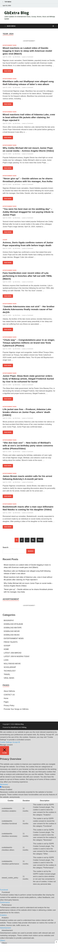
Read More (7, 70)
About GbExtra (9, 691)
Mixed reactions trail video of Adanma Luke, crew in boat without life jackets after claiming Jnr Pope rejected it (29, 117)
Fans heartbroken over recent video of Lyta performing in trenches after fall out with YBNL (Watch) (27, 276)
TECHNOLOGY (10, 671)
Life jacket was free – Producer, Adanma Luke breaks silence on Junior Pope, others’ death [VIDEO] (27, 412)
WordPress (14, 727)
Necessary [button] (4, 784)
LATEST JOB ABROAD (12, 653)
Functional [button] (4, 890)
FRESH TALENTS (10, 642)
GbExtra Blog (16, 12)
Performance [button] (5, 902)
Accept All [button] (16, 742)
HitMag (24, 727)
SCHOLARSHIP (10, 667)
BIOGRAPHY (9, 620)
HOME (6, 649)
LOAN (6, 660)
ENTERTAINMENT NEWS (9, 45)
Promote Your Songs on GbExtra (16, 709)
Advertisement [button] (5, 928)
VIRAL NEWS (9, 678)
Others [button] (2, 940)
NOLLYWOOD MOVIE (12, 664)
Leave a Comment (27, 57)
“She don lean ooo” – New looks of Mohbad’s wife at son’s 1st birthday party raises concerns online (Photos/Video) (28, 445)
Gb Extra (17, 57)
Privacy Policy (9, 705)
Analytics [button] (3, 915)
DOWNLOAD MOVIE (12, 631)
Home (6, 698)
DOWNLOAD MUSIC (12, 635)
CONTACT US (9, 695)
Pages (6, 702)
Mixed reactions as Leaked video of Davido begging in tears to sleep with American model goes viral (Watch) (27, 51)
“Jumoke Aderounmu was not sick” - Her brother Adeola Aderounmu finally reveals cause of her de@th (28, 309)
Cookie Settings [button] (6, 742)
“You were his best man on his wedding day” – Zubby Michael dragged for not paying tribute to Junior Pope (28, 212)
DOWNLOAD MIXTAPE (13, 628)
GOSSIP (5, 239)
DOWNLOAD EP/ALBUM (13, 624)
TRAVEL (7, 674)
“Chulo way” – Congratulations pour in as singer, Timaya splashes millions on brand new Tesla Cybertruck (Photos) (29, 343)
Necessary (6, 787)
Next (40, 540)
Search (5, 547)
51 (33, 540)
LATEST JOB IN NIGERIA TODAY (16, 656)
